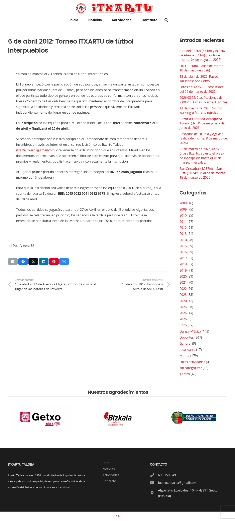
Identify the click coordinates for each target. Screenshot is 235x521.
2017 (183, 258)
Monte (185, 355)
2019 (183, 270)
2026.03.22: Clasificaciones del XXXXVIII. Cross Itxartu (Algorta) (203, 99)
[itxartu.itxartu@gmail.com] (154, 482)
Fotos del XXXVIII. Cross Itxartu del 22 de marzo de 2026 (202, 89)
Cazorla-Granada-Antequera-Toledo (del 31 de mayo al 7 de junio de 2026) (202, 123)
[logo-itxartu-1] (118, 8)
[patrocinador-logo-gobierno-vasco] (193, 417)
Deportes (187, 337)
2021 (183, 282)
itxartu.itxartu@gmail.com (35, 150)
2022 (183, 288)
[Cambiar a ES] (117, 516)
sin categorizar (191, 368)
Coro (183, 325)
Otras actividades (192, 362)
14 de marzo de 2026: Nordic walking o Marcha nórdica (201, 110)
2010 (183, 215)
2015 (183, 246)
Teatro (185, 374)
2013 (183, 233)
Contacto (109, 481)
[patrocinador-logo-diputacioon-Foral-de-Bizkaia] (117, 417)
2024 (183, 301)
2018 (183, 264)
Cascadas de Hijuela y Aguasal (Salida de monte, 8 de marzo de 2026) (203, 138)
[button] (166, 20)
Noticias (109, 469)
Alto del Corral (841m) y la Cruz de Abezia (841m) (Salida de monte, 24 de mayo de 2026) (203, 55)
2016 (183, 252)
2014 (183, 240)
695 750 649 (167, 475)
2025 (183, 307)
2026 (183, 313)
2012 (183, 227)
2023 (183, 294)
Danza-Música (190, 331)
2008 (183, 203)
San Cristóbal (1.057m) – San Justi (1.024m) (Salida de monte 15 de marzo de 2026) (202, 173)
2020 (183, 276)
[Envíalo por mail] (13, 261)
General (185, 343)
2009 (183, 209)
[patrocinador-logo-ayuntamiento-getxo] (41, 417)
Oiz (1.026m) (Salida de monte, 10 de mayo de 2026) (202, 68)
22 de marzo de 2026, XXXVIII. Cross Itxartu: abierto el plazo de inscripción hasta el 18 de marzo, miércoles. (202, 156)
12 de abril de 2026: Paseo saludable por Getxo (199, 78)
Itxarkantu (187, 349)
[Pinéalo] (54, 261)
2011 (183, 221)
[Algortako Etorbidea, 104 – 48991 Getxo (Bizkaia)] (154, 493)
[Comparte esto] (23, 261)
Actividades (111, 475)
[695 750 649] (154, 475)
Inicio (107, 463)
